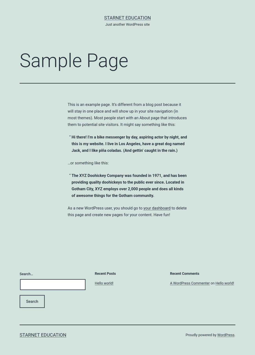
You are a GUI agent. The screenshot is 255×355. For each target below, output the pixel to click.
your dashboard (156, 208)
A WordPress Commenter (190, 283)
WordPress (225, 335)
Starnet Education (127, 18)
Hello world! (104, 283)
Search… (26, 274)
